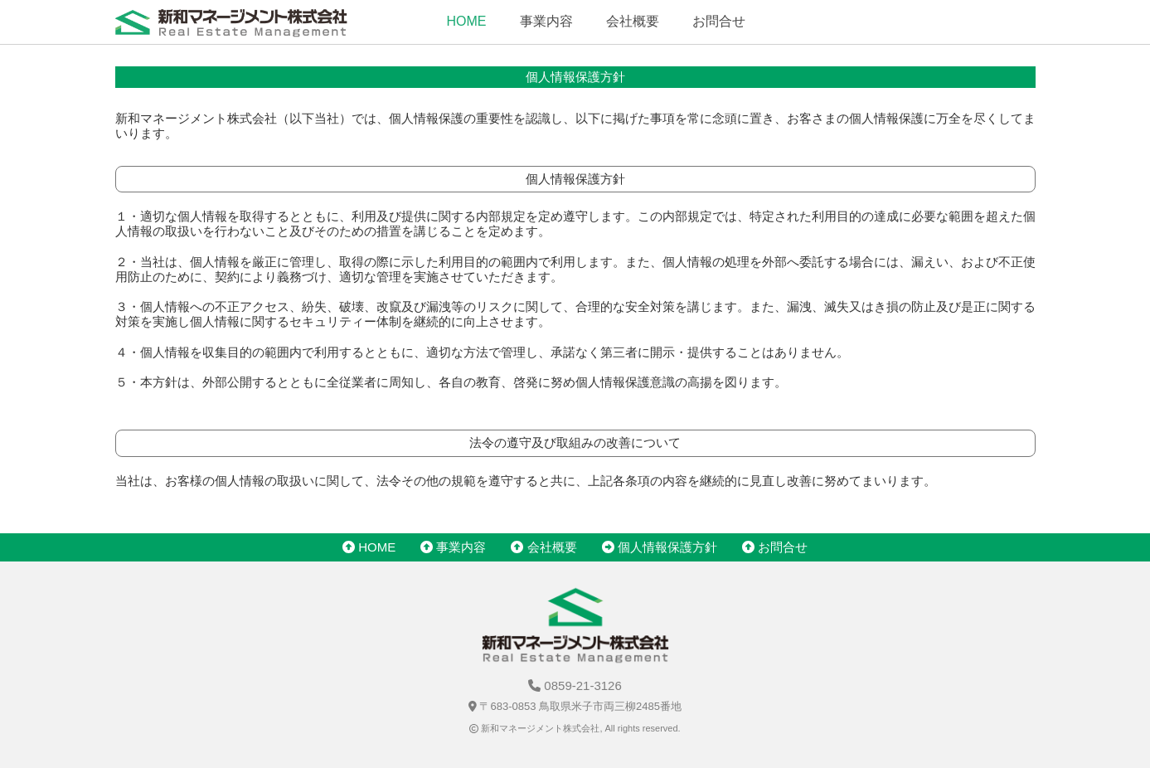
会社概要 (632, 21)
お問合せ (718, 21)
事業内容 (546, 21)
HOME (467, 21)
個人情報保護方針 (659, 547)
